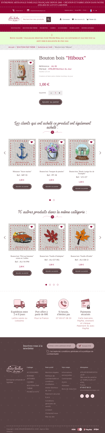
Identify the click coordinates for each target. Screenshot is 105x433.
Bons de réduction (69, 389)
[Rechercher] (36, 19)
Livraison (48, 410)
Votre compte (66, 367)
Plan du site (49, 417)
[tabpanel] (22, 166)
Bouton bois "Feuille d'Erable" (82, 256)
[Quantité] (55, 93)
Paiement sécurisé (52, 394)
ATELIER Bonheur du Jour (60, 69)
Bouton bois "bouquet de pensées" (52, 172)
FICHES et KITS (33, 392)
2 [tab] (54, 200)
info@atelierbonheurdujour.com (89, 390)
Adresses (65, 385)
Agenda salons (69, 10)
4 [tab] (57, 284)
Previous (5, 152)
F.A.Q (84, 10)
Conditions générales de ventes (50, 403)
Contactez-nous (51, 413)
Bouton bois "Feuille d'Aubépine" (52, 256)
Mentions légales (52, 372)
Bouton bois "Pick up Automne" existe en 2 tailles (22, 257)
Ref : (19, 175)
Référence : (44, 66)
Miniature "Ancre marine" (22, 172)
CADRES (30, 382)
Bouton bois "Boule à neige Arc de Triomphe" (81, 172)
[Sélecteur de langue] (93, 10)
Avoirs (64, 382)
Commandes (67, 379)
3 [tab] (54, 284)
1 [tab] (50, 200)
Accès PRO (78, 10)
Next (100, 152)
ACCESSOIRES (32, 372)
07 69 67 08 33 (85, 388)
